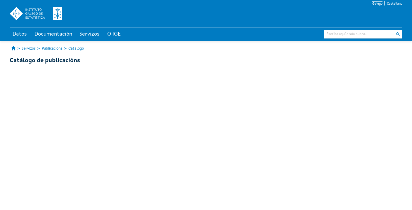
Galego (377, 4)
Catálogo (76, 48)
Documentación (53, 34)
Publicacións (52, 48)
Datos (20, 34)
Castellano (394, 4)
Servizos (89, 34)
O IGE (114, 34)
